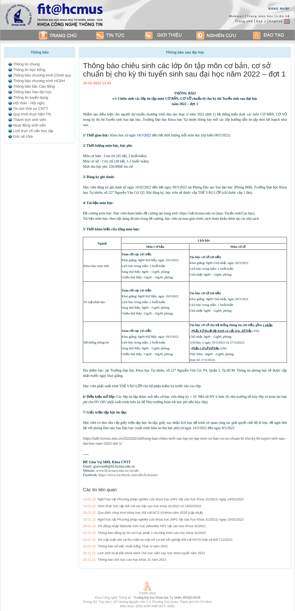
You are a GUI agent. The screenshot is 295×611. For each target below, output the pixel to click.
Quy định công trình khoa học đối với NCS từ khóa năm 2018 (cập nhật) (150, 513)
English (279, 21)
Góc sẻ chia (23, 136)
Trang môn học (260, 16)
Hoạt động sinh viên (29, 125)
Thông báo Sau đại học (32, 92)
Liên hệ (282, 16)
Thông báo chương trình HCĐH (39, 81)
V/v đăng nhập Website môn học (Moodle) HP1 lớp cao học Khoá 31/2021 (152, 526)
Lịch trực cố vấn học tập (33, 131)
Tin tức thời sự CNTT (30, 109)
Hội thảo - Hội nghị (28, 103)
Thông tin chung (26, 64)
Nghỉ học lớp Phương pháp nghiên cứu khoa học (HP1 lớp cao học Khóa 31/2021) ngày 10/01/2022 (171, 519)
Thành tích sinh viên (29, 120)
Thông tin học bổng (29, 70)
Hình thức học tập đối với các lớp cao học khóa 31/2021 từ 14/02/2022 (149, 506)
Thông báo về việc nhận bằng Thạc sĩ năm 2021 (133, 546)
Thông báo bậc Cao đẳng (34, 86)
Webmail (236, 16)
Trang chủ (244, 21)
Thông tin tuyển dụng (30, 97)
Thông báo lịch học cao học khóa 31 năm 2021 (132, 559)
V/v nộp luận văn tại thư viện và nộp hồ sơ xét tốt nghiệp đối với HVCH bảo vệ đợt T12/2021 (165, 540)
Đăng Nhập (279, 8)
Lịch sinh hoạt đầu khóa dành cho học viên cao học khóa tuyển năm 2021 (151, 553)
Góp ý (261, 21)
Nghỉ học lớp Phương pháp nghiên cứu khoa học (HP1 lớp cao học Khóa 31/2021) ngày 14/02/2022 (171, 499)
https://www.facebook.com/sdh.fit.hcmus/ (128, 475)
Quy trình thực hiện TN (32, 114)
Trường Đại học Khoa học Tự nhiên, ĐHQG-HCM (167, 597)
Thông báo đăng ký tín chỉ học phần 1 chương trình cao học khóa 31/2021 (152, 533)
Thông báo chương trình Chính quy (42, 75)
